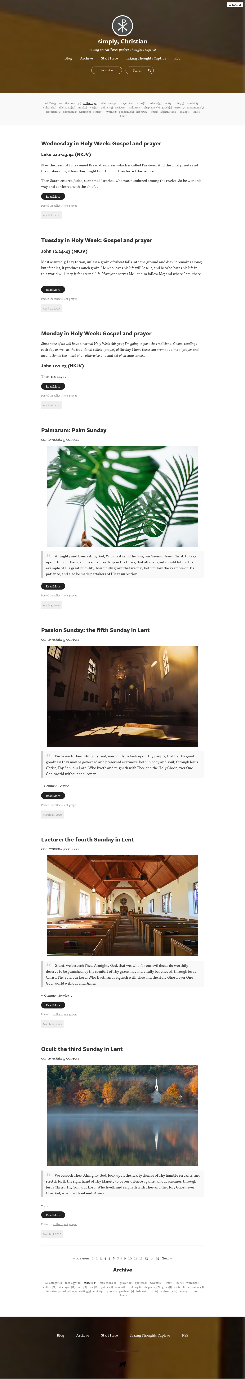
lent (66, 205)
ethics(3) (98, 111)
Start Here (109, 58)
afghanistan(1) (168, 111)
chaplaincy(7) (152, 107)
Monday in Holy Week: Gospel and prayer (96, 333)
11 (135, 1258)
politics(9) (107, 107)
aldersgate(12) (67, 107)
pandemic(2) (126, 111)
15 (157, 1258)
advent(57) (156, 103)
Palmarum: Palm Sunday (73, 430)
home (123, 116)
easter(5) (179, 107)
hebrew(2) (142, 111)
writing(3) (85, 111)
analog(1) (185, 111)
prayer (73, 205)
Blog (68, 58)
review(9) (120, 107)
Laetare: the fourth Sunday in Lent (87, 839)
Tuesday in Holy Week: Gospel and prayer (96, 240)
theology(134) (73, 103)
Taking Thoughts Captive (146, 58)
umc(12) (82, 107)
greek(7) (167, 107)
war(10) (93, 107)
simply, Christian (127, 1349)
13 (146, 1258)
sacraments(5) (195, 107)
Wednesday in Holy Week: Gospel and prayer (101, 143)
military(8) (135, 107)
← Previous (81, 1258)
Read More (53, 196)
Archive (86, 58)
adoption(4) (70, 111)
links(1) (197, 111)
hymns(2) (111, 111)
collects (235, 5)
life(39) (180, 103)
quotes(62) (141, 103)
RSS (178, 58)
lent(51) (169, 103)
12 (140, 1258)
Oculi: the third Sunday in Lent (82, 1049)
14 (152, 1258)
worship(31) (193, 103)
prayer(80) (126, 103)
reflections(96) (108, 103)
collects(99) (90, 103)
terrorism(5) (53, 111)
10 (130, 1258)
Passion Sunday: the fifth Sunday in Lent (95, 630)
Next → (167, 1258)
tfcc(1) (154, 111)
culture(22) (49, 107)
